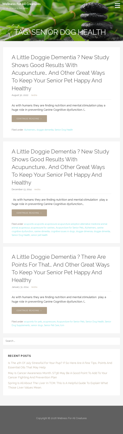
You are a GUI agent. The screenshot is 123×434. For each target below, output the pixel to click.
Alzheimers (29, 130)
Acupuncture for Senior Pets (70, 227)
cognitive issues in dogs (63, 231)
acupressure (49, 321)
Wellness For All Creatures (21, 4)
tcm (62, 325)
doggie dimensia (84, 231)
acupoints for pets (33, 321)
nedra (34, 95)
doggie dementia (45, 130)
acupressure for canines (43, 227)
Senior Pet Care (51, 325)
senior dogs (37, 325)
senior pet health (39, 235)
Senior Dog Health (64, 130)
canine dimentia (42, 231)
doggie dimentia (102, 231)
